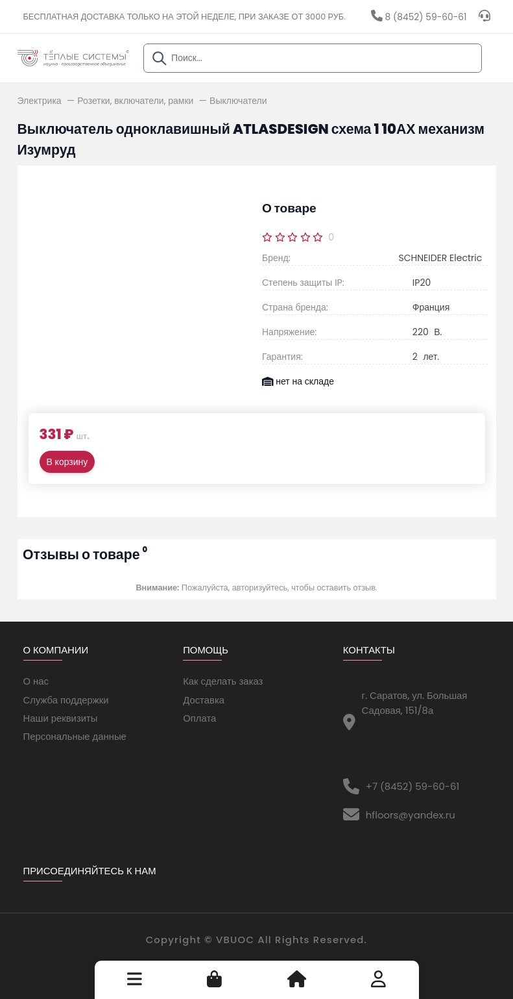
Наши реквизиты (60, 718)
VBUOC (235, 939)
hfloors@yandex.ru (410, 815)
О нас (36, 681)
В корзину (67, 461)
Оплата (199, 718)
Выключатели (238, 100)
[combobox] (313, 58)
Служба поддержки (66, 700)
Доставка (203, 700)
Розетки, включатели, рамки (136, 100)
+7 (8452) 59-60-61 (412, 786)
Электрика (41, 100)
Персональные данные (74, 736)
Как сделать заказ (223, 681)
